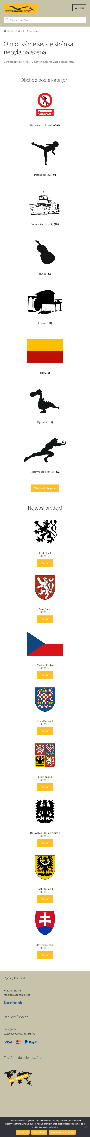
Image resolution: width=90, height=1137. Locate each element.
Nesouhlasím (39, 1132)
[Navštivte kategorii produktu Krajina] (45, 304)
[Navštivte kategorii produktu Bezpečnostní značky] (45, 106)
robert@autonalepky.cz (17, 994)
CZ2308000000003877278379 (19, 1033)
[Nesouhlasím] (86, 1126)
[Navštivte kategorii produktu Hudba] (45, 254)
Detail (45, 563)
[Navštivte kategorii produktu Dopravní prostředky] (45, 205)
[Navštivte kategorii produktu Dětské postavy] (44, 155)
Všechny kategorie (45, 488)
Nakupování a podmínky (62, 1132)
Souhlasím (23, 1132)
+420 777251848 (12, 990)
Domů (10, 30)
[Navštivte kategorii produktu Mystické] (45, 403)
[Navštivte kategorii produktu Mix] (45, 353)
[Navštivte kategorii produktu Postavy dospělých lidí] (45, 452)
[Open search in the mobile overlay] (45, 20)
